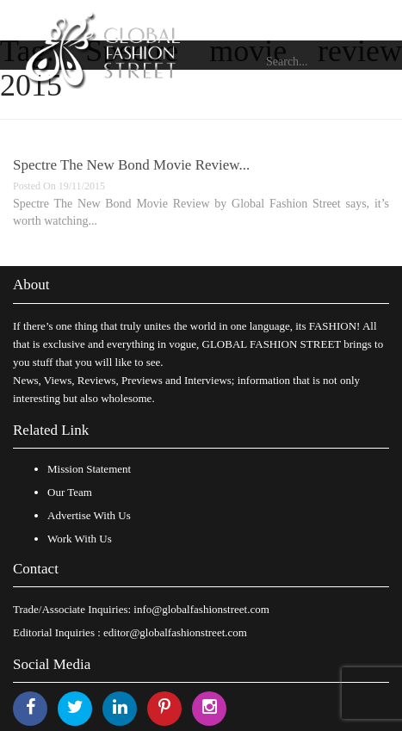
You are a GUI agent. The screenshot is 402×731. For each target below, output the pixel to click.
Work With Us (79, 538)
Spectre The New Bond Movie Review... (131, 165)
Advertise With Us (89, 515)
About (31, 284)
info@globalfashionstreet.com (201, 609)
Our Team (69, 492)
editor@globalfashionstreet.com (175, 632)
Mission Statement (89, 468)
